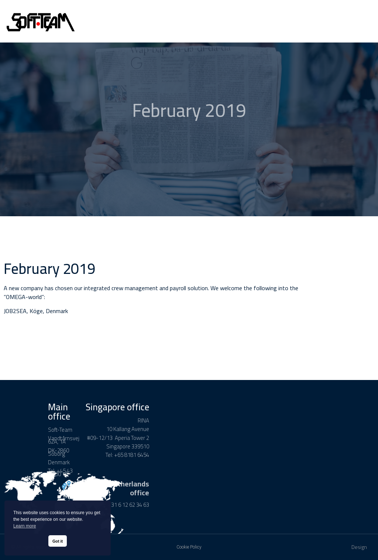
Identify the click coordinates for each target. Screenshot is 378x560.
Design (359, 547)
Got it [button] (57, 541)
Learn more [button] (24, 526)
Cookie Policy (189, 547)
